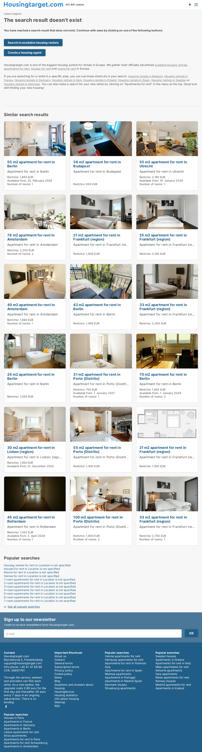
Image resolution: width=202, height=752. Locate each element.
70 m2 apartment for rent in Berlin (163, 376)
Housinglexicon (64, 691)
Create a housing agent (25, 52)
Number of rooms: (19, 184)
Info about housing (67, 698)
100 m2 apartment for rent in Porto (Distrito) (98, 519)
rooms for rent (66, 68)
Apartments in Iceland (170, 688)
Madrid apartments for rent (173, 684)
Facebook (6, 706)
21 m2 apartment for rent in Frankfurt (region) (96, 237)
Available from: (17, 180)
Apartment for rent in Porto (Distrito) (101, 384)
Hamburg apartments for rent (124, 659)
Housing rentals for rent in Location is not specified (37, 565)
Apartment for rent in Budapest (97, 171)
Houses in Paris (14, 717)
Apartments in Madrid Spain (123, 681)
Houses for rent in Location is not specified (32, 568)
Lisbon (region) (12, 14)
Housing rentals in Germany (32, 80)
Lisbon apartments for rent (21, 732)
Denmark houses (116, 684)
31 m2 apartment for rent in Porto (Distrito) (96, 376)
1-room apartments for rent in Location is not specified (39, 579)
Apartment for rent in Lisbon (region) (35, 457)
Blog (57, 681)
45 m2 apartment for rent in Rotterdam (31, 519)
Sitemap (60, 702)
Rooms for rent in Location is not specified (31, 572)
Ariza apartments (15, 735)
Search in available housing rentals (33, 42)
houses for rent (41, 68)
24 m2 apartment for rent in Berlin (31, 376)
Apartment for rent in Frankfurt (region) (103, 245)
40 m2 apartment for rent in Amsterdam (31, 307)
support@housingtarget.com (23, 663)
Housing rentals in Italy (67, 80)
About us (60, 656)
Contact (60, 659)
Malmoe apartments (118, 674)
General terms (64, 663)
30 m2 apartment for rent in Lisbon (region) (31, 449)
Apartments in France (18, 721)
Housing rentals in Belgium (145, 76)
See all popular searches (24, 606)
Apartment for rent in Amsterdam (32, 245)
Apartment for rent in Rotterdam (31, 527)
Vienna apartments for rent (122, 656)
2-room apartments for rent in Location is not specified (40, 583)
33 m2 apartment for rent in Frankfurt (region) (163, 307)
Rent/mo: (13, 177)
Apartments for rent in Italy (173, 663)
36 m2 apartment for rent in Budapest (97, 164)
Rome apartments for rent (172, 677)
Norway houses (166, 681)
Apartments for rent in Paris (22, 739)
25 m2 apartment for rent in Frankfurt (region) (163, 237)
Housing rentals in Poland (99, 80)
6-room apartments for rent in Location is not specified (40, 597)
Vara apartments (166, 674)
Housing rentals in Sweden (168, 80)
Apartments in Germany (19, 725)
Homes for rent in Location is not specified (31, 576)
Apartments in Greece (170, 659)
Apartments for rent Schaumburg (25, 742)
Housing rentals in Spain (134, 80)
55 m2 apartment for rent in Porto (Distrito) (97, 449)
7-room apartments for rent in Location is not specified (40, 600)
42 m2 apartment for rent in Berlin (97, 307)
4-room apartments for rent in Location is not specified (40, 590)
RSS (57, 706)
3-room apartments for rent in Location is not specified (40, 586)
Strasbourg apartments (120, 688)
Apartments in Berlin (17, 728)
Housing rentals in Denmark (22, 84)
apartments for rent (16, 68)
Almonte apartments (169, 670)
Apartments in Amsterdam (21, 746)
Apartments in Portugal (120, 677)
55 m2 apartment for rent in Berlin (31, 164)
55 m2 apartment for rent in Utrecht (163, 164)
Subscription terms (67, 667)
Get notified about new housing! (190, 4)
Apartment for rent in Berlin (28, 171)
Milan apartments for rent (172, 667)
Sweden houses (166, 656)
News (58, 677)
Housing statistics (66, 695)
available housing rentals (171, 65)
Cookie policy (63, 674)
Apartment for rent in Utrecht (161, 171)
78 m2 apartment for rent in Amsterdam (31, 237)
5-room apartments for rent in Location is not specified (40, 593)
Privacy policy (64, 670)
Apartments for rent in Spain (123, 670)
